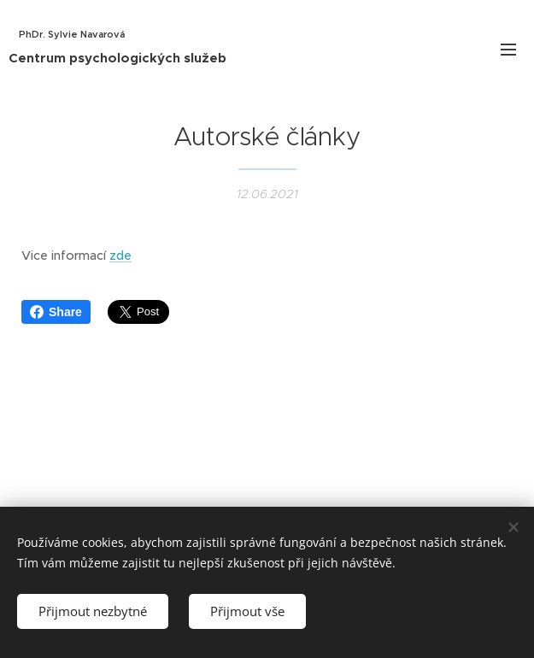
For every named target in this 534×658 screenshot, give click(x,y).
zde (120, 255)
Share (56, 312)
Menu (508, 49)
